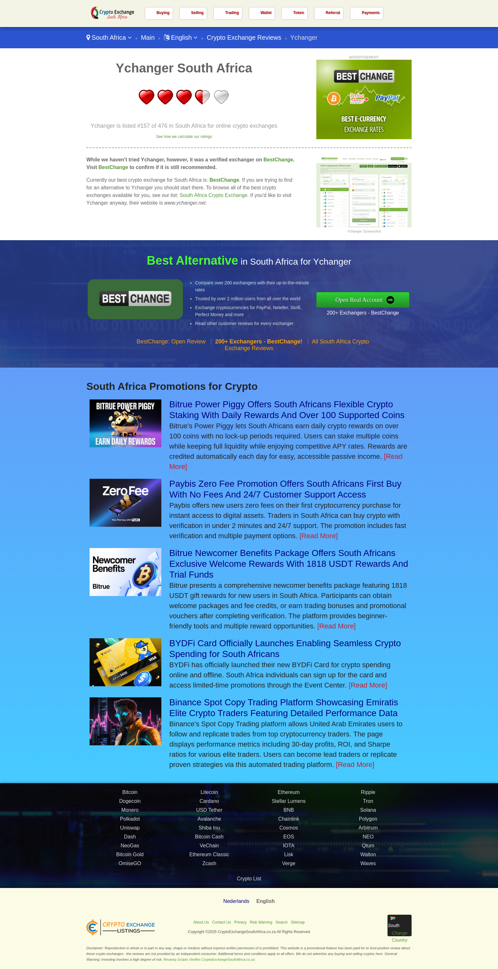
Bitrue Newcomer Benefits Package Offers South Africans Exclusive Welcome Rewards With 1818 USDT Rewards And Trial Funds (288, 563)
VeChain (209, 849)
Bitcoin (130, 796)
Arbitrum (368, 832)
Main (148, 37)
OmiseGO (129, 867)
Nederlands (236, 901)
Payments (371, 12)
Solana (368, 814)
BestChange (278, 159)
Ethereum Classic (209, 858)
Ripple (368, 796)
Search (281, 922)
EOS (288, 841)
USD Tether (209, 814)
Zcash (209, 867)
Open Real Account (363, 299)
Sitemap (298, 922)
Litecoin (209, 796)
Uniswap (129, 832)
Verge (288, 867)
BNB (289, 814)
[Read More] (318, 536)
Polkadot (130, 823)
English (181, 37)
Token (298, 12)
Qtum (368, 849)
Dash (130, 841)
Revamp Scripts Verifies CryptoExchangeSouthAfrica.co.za (209, 959)
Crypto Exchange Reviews (244, 37)
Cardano (209, 805)
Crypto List (249, 878)
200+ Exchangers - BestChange (367, 312)
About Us (201, 922)
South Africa (109, 37)
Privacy (240, 922)
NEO (368, 841)
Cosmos (288, 832)
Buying (163, 12)
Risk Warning (261, 922)
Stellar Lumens (289, 805)
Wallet (266, 12)
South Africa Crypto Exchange (213, 195)
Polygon (368, 823)
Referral (333, 12)
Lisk (288, 858)
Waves (368, 867)
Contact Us (221, 922)
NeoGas (130, 849)
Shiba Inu (209, 832)
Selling (197, 12)
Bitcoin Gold (130, 858)
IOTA (288, 849)
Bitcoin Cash (209, 841)
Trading (232, 12)
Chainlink (288, 823)
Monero (129, 814)
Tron (368, 805)
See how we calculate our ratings (184, 136)
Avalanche (209, 823)
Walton (368, 858)
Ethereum (288, 796)
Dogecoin (130, 805)
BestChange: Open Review (171, 345)
